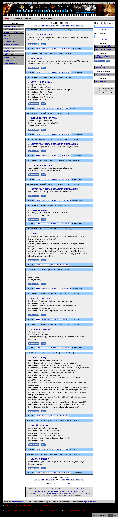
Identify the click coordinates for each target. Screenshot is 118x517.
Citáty (8, 61)
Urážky (8, 54)
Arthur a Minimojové (39, 329)
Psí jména (42, 510)
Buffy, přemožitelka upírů (42, 118)
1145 (63, 26)
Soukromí (8, 505)
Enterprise (35, 58)
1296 (77, 26)
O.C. (31, 275)
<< (36, 26)
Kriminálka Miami (37, 210)
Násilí (8, 39)
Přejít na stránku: (53, 484)
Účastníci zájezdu (38, 459)
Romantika (10, 42)
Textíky (66, 510)
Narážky (9, 51)
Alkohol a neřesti (13, 45)
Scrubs (33, 234)
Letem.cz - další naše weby (26, 505)
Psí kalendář (50, 510)
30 (40, 493)
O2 (59, 48)
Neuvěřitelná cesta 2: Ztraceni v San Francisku (53, 144)
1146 (68, 26)
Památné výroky (43, 19)
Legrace (15, 510)
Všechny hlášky (12, 26)
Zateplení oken (101, 81)
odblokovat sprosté (52, 491)
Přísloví (35, 510)
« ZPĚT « (7, 19)
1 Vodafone (52, 493)
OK (111, 515)
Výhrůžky (9, 57)
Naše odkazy (100, 68)
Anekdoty (7, 510)
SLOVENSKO (66, 48)
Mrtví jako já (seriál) (40, 82)
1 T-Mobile (68, 493)
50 (43, 493)
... (113, 3)
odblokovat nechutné (66, 491)
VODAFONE (45, 48)
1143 (52, 26)
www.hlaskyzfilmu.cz (19, 502)
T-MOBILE (54, 48)
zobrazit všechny (76, 495)
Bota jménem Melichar (40, 35)
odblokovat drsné (79, 491)
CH (50, 3)
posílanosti (71, 489)
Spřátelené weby (46, 505)
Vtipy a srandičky (13, 32)
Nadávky (9, 48)
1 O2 (78, 493)
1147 (72, 26)
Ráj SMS (58, 510)
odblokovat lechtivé (40, 491)
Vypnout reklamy (102, 75)
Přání (29, 510)
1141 (43, 26)
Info (115, 515)
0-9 (110, 3)
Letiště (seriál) (37, 358)
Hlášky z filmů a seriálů (21, 19)
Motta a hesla (11, 64)
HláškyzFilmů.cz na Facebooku (103, 57)
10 (35, 493)
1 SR (86, 493)
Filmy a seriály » (12, 3)
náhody (82, 489)
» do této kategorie (103, 49)
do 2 (58, 493)
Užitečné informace (75, 510)
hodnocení (63, 489)
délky (77, 489)
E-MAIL (37, 48)
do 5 (62, 493)
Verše (84, 510)
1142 (47, 26)
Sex (7, 35)
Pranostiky (22, 510)
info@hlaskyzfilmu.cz (89, 502)
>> (82, 26)
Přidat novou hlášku (103, 46)
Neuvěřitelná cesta (39, 298)
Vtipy (89, 510)
